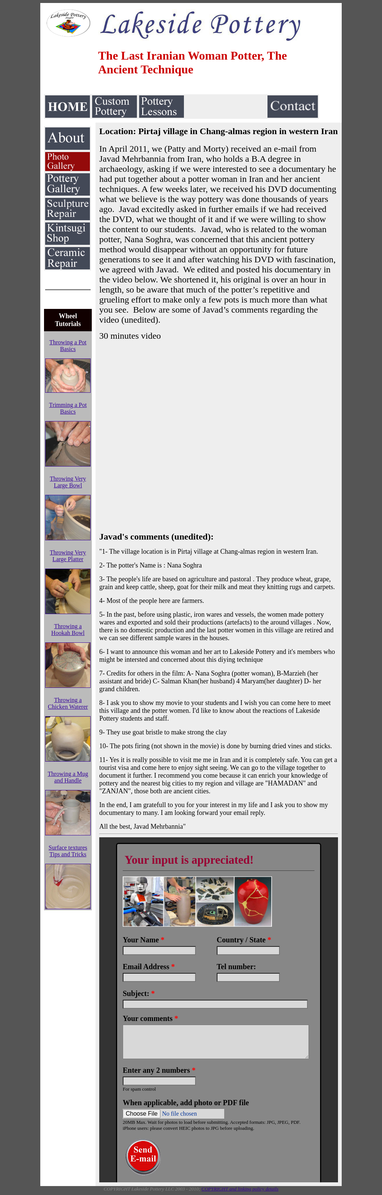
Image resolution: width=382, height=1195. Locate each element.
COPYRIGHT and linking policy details (239, 1189)
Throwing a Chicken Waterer (68, 703)
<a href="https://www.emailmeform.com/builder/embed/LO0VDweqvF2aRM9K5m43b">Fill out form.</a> (218, 1009)
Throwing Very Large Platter (68, 555)
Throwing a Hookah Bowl (67, 629)
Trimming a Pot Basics (68, 408)
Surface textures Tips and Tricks (67, 850)
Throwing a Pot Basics (68, 345)
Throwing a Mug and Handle (68, 777)
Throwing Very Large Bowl (68, 482)
